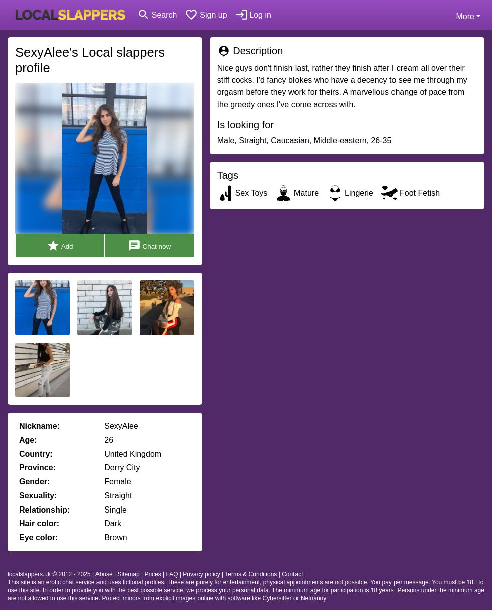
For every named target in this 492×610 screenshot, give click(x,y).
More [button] (465, 16)
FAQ (172, 574)
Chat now (149, 246)
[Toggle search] (157, 15)
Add (60, 246)
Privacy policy (201, 574)
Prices (152, 574)
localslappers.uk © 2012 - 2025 (49, 574)
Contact (292, 574)
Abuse (104, 574)
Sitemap (129, 574)
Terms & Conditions (251, 574)
